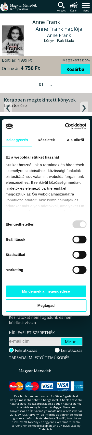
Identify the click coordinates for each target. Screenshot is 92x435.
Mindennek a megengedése (46, 291)
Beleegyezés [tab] (17, 140)
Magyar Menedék (35, 371)
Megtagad (45, 305)
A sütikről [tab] (75, 140)
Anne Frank (59, 35)
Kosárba (75, 69)
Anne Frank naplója (59, 28)
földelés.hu (46, 429)
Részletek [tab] (46, 140)
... (51, 84)
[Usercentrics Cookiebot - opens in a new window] (65, 126)
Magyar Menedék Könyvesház (18, 9)
